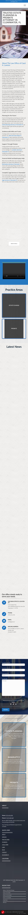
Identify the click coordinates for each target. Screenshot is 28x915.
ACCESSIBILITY (5, 855)
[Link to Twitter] (23, 913)
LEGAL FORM (5, 844)
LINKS (3, 847)
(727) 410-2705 (9, 815)
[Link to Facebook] (17, 913)
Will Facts (5, 902)
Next (24, 37)
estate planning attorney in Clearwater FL (12, 124)
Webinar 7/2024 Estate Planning (8, 890)
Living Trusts (5, 900)
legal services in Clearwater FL (9, 180)
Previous (4, 37)
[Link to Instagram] (21, 913)
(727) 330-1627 (10, 818)
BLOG (3, 849)
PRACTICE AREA (5, 839)
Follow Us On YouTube (7, 897)
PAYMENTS (4, 842)
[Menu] (24, 5)
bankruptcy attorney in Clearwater (11, 164)
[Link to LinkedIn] (19, 913)
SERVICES (4, 837)
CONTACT (4, 852)
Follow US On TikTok (6, 892)
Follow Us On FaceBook (7, 895)
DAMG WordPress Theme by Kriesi (17, 911)
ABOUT (3, 834)
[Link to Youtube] (25, 913)
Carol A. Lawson (9, 911)
